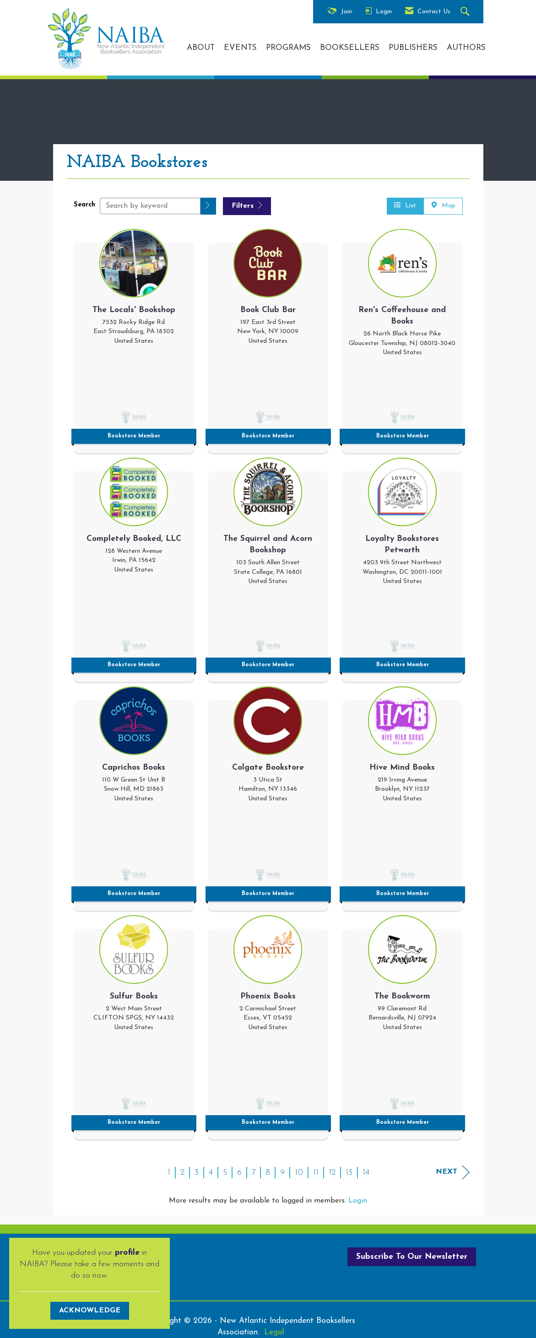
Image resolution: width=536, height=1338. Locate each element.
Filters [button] (247, 205)
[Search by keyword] (150, 206)
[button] (208, 206)
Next (453, 1172)
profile (127, 1253)
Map (443, 205)
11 (316, 1172)
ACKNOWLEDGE (89, 1310)
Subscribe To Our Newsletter (411, 1257)
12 (332, 1172)
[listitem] (134, 338)
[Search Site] (466, 12)
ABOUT (201, 48)
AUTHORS (466, 48)
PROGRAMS (288, 48)
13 (349, 1172)
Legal (274, 1332)
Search (84, 204)
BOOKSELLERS (349, 48)
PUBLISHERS (413, 48)
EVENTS (240, 48)
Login (357, 1200)
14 (366, 1172)
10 (299, 1172)
